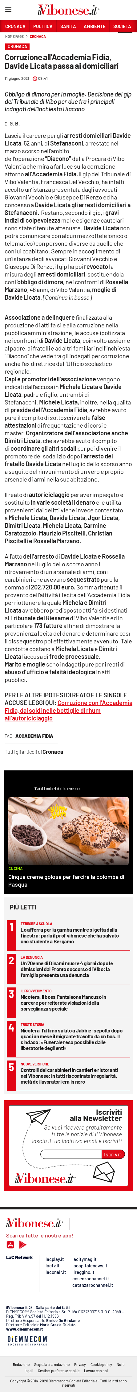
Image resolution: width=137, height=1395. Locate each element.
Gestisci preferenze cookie (58, 1370)
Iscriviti (113, 1154)
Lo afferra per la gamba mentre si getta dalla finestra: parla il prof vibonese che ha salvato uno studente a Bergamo (70, 935)
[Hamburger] (8, 10)
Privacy (80, 1364)
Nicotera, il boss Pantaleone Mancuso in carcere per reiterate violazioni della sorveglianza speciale (63, 1002)
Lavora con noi (96, 1370)
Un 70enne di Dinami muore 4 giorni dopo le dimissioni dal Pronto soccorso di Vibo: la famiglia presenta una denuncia (67, 969)
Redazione (21, 1364)
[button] (125, 39)
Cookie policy (101, 1364)
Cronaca (38, 36)
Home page (14, 36)
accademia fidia (34, 736)
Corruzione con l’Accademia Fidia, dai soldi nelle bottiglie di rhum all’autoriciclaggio (68, 710)
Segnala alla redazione (52, 1364)
